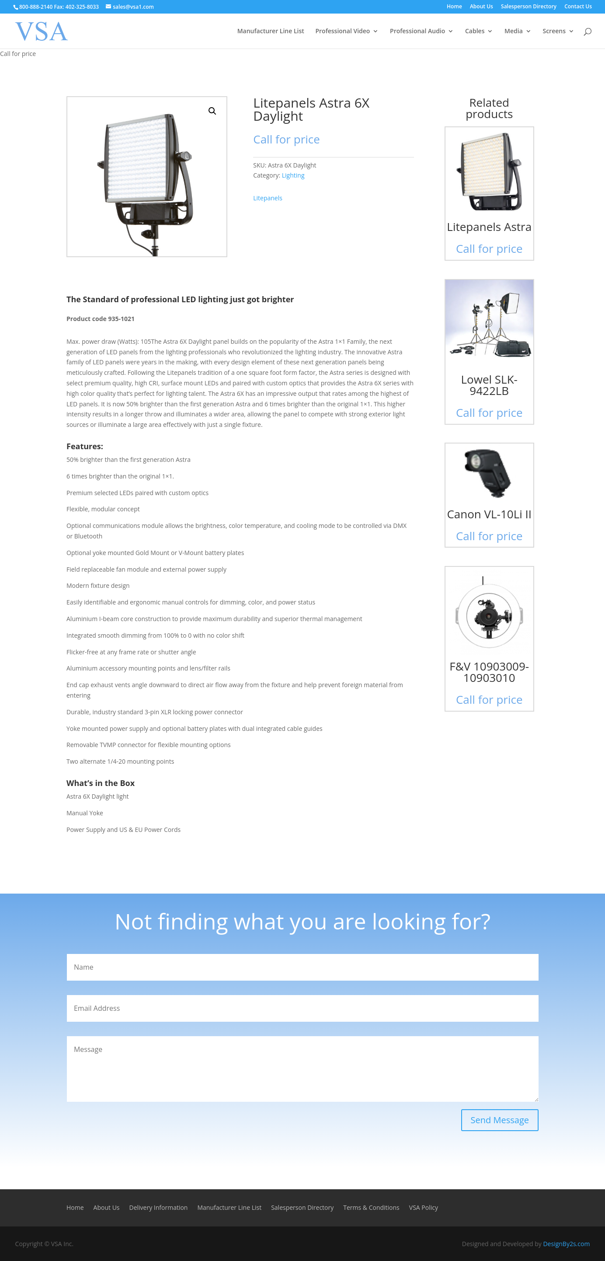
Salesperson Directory (528, 7)
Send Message (500, 1120)
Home (454, 7)
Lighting (293, 175)
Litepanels (267, 198)
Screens (554, 31)
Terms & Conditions (371, 1208)
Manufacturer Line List (270, 31)
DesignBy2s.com (566, 1244)
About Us (481, 7)
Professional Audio (417, 31)
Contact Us (578, 7)
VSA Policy (423, 1208)
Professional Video (342, 31)
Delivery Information (158, 1208)
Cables (475, 31)
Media (513, 31)
